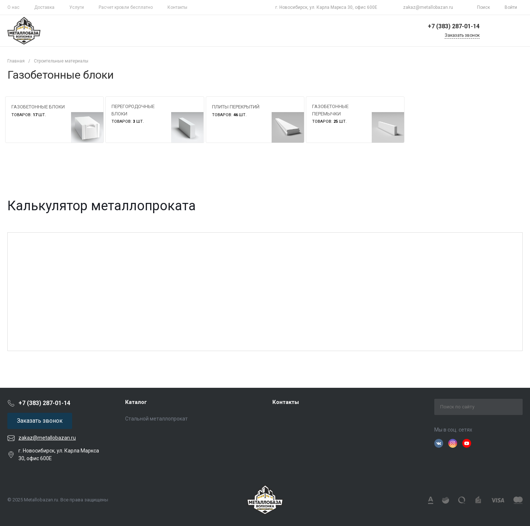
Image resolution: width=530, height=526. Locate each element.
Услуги (76, 7)
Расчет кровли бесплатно (126, 7)
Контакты (177, 7)
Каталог (136, 402)
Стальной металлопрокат (156, 419)
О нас (13, 7)
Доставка (44, 7)
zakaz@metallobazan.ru (428, 7)
